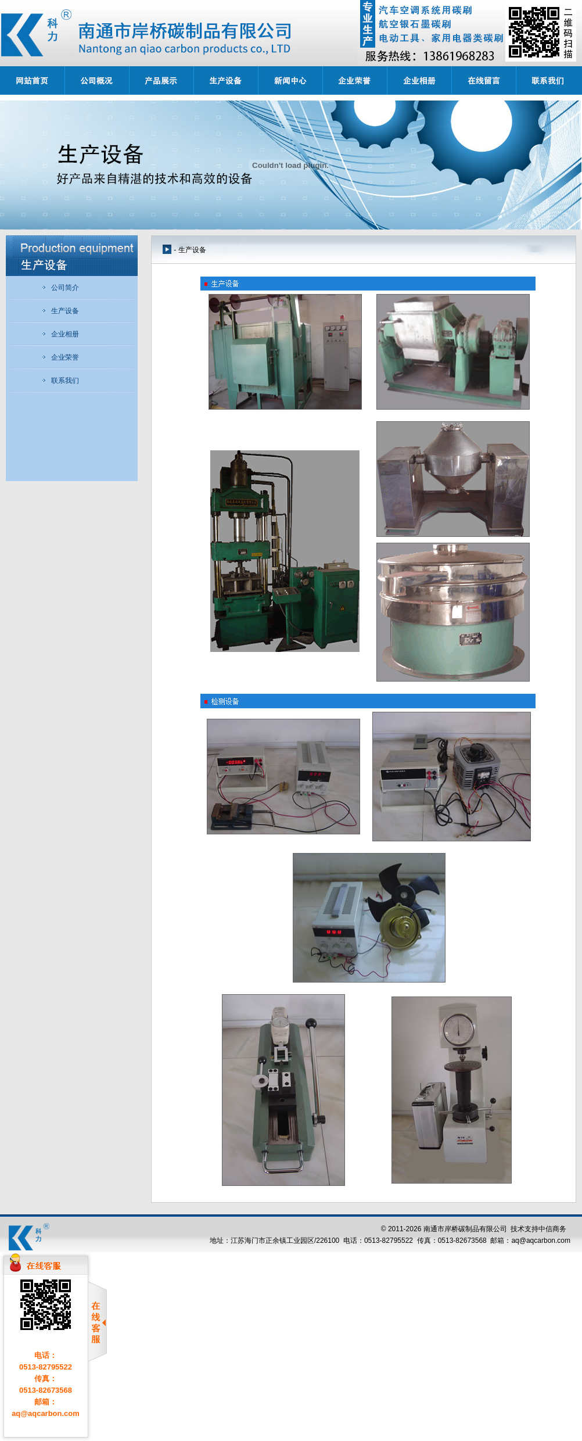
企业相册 (60, 334)
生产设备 (60, 311)
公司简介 (60, 288)
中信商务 (552, 1229)
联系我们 (60, 381)
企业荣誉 (60, 357)
